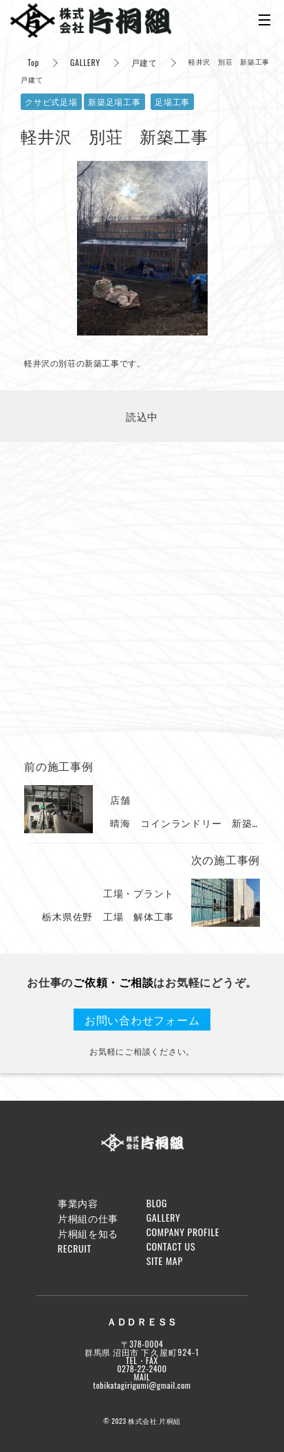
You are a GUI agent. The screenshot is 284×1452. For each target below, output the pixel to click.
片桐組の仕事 (88, 1218)
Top (33, 62)
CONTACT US (171, 1246)
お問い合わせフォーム (142, 1019)
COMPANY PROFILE (183, 1231)
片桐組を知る (88, 1233)
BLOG (157, 1203)
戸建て (144, 62)
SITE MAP (164, 1260)
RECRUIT (74, 1248)
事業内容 (78, 1203)
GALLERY (85, 62)
